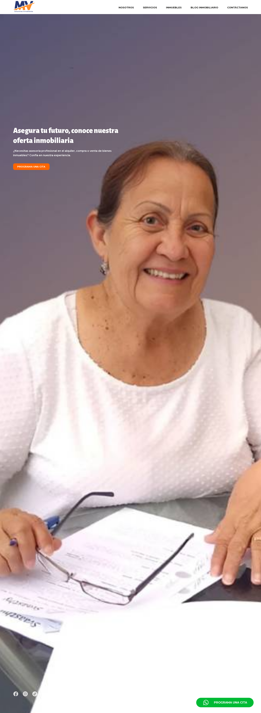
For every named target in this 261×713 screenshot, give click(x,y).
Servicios (150, 7)
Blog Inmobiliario (204, 7)
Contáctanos (237, 7)
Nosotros (126, 7)
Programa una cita (31, 166)
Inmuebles (174, 7)
